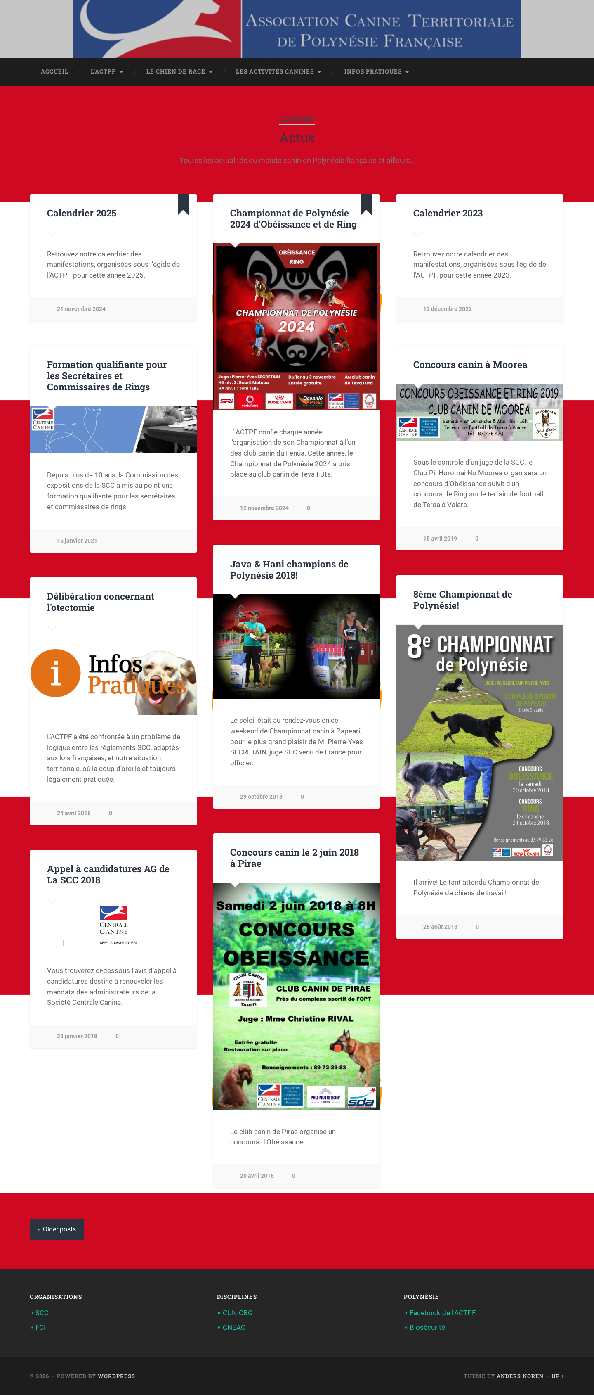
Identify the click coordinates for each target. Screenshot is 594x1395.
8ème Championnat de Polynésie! (462, 599)
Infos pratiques (373, 71)
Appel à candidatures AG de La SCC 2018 (108, 874)
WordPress (116, 1376)
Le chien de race (175, 71)
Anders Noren (520, 1376)
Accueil (54, 71)
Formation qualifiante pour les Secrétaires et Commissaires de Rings (107, 375)
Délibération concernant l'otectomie (100, 601)
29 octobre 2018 (261, 796)
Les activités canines (275, 71)
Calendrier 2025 (81, 212)
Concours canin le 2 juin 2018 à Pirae (294, 857)
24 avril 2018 (74, 813)
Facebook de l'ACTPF (443, 1313)
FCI (40, 1327)
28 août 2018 (440, 926)
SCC (42, 1313)
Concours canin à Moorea (470, 364)
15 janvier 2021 (77, 540)
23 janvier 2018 (77, 1036)
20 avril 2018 (257, 1175)
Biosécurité (427, 1327)
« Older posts (57, 1229)
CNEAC (234, 1327)
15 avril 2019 (440, 538)
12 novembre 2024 (264, 508)
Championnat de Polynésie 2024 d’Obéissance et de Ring (293, 218)
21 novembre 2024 (81, 309)
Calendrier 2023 (448, 212)
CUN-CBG (238, 1313)
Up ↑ (558, 1376)
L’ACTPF (103, 71)
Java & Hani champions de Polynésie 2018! (289, 569)
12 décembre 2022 (447, 309)
